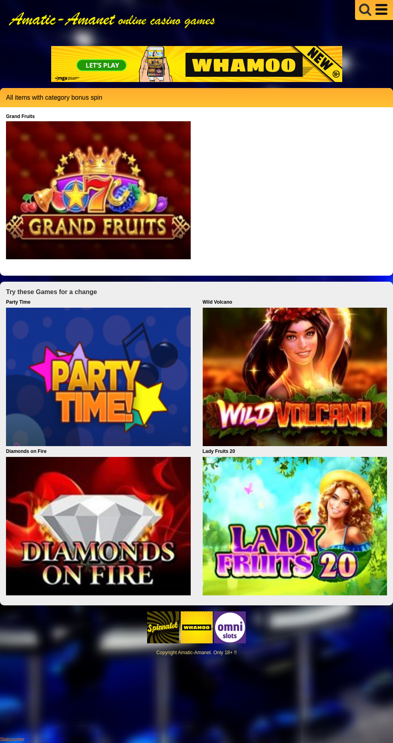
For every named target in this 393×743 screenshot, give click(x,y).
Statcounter (12, 739)
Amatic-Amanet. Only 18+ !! (207, 652)
